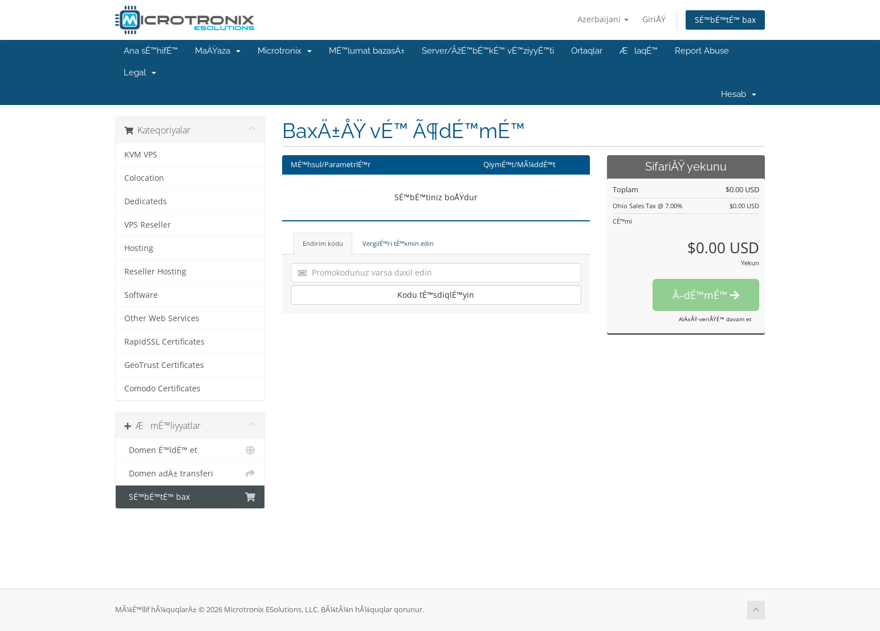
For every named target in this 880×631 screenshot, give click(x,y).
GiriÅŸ (654, 19)
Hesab (738, 94)
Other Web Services (161, 318)
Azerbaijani (603, 19)
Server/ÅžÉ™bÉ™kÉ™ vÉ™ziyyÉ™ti (488, 51)
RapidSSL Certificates (164, 342)
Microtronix (285, 51)
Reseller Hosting (155, 271)
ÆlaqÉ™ (639, 51)
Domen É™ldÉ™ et (190, 450)
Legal (140, 72)
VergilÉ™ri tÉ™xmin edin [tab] (398, 243)
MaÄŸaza (218, 51)
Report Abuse (702, 51)
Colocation (144, 178)
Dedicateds (145, 201)
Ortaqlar (586, 51)
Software (141, 295)
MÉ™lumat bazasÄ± (367, 51)
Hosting (138, 248)
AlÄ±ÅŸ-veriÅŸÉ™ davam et (715, 319)
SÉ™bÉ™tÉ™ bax (725, 19)
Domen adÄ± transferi (190, 473)
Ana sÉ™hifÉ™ (151, 51)
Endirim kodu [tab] (323, 243)
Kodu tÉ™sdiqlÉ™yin (435, 294)
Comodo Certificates (162, 388)
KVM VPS (140, 154)
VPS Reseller (147, 225)
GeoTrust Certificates (164, 365)
